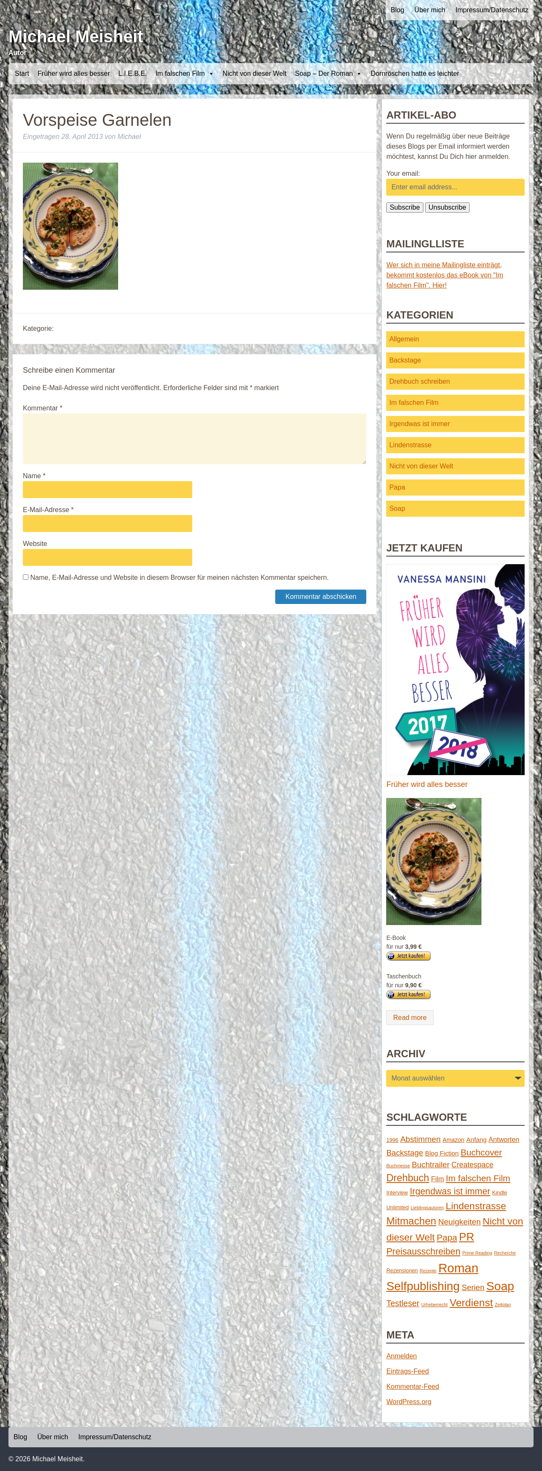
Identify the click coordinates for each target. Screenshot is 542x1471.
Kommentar (42, 408)
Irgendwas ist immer (419, 423)
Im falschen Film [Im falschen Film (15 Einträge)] (478, 1178)
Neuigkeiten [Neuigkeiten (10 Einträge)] (459, 1221)
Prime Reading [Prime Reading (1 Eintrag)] (477, 1252)
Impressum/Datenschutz (491, 10)
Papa (397, 487)
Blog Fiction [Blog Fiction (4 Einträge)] (442, 1153)
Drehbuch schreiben (419, 381)
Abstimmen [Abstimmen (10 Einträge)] (420, 1139)
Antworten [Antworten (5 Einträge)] (504, 1139)
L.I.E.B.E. (133, 73)
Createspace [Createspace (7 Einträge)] (472, 1165)
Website (35, 543)
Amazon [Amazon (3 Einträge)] (453, 1139)
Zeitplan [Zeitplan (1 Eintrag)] (503, 1304)
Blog (397, 10)
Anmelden (401, 1356)
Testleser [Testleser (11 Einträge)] (402, 1303)
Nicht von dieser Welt (255, 73)
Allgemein (404, 339)
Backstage (405, 360)
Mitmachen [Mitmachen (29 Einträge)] (411, 1221)
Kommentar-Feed (412, 1386)
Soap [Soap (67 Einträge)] (500, 1286)
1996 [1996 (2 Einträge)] (392, 1140)
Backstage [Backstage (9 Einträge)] (404, 1152)
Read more (409, 1017)
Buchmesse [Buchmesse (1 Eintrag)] (398, 1165)
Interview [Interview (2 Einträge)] (397, 1192)
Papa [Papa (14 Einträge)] (447, 1237)
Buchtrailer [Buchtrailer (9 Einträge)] (431, 1164)
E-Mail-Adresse (48, 509)
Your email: (403, 173)
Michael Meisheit (75, 36)
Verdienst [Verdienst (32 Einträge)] (471, 1302)
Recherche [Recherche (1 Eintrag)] (505, 1252)
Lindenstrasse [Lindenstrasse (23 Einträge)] (476, 1205)
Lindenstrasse (410, 445)
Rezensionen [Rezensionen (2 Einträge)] (402, 1270)
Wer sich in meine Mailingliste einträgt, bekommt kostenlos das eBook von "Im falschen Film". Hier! (444, 275)
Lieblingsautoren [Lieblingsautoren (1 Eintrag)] (427, 1207)
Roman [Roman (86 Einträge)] (458, 1268)
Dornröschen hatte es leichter (415, 73)
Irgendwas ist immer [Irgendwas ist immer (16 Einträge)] (450, 1191)
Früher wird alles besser (74, 73)
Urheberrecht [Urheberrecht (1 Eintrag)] (434, 1304)
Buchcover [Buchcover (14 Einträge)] (481, 1152)
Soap (397, 508)
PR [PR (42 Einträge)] (466, 1237)
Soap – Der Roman (328, 73)
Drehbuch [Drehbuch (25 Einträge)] (407, 1177)
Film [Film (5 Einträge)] (437, 1179)
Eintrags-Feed (407, 1371)
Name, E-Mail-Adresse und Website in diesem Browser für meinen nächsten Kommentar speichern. (179, 577)
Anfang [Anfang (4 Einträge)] (476, 1139)
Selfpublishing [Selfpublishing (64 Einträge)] (422, 1286)
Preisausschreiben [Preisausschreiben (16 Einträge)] (423, 1252)
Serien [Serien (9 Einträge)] (473, 1287)
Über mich (430, 10)
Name (34, 475)
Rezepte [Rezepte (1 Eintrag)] (428, 1270)
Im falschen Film (184, 73)
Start (22, 73)
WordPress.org (408, 1401)
